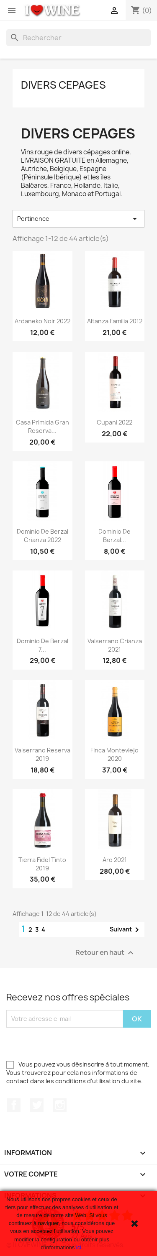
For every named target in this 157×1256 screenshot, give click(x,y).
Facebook (14, 1105)
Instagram (60, 1105)
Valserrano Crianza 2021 (115, 645)
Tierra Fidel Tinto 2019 (42, 864)
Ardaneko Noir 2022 (42, 321)
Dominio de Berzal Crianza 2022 (42, 535)
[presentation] (70, 1044)
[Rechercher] (78, 37)
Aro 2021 (115, 860)
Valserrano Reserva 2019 (42, 754)
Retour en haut (105, 952)
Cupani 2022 (114, 422)
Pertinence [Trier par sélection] (78, 219)
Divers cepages (63, 85)
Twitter (37, 1105)
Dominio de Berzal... (114, 535)
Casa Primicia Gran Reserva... (42, 426)
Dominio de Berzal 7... (42, 645)
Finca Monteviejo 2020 (114, 754)
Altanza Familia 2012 (114, 321)
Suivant (126, 930)
